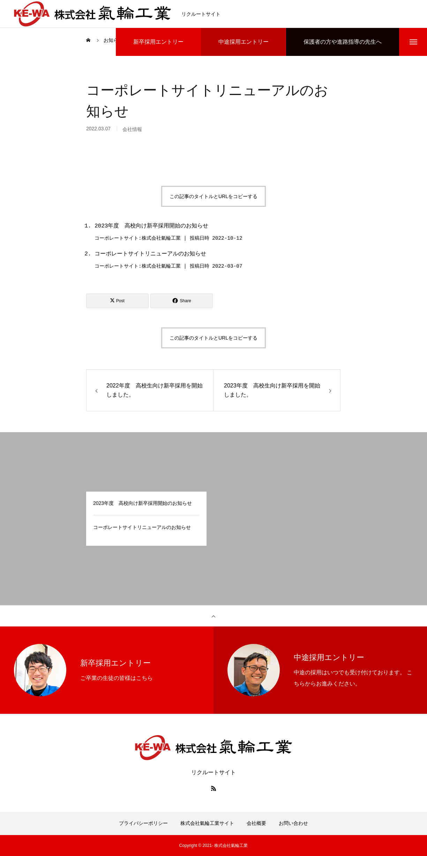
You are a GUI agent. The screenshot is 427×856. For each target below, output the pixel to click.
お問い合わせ (293, 823)
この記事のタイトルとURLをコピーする (213, 196)
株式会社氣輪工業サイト (207, 823)
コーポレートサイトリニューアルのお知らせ (150, 254)
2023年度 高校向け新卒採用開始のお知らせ (151, 226)
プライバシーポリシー (143, 823)
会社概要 (256, 823)
